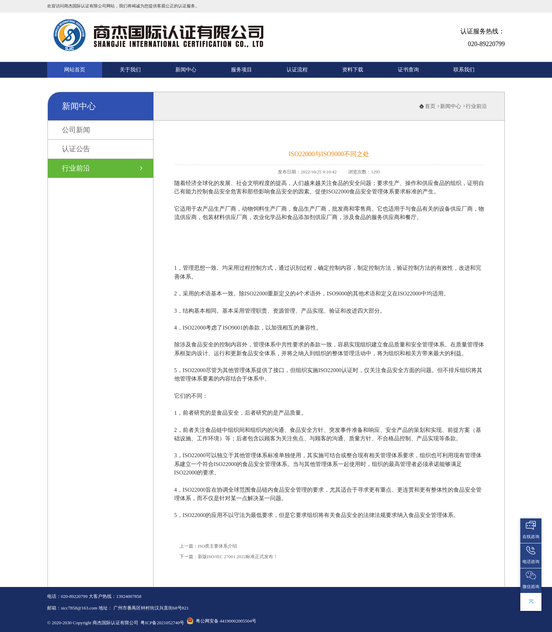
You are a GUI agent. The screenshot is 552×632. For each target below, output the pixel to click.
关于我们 (130, 69)
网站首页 (74, 69)
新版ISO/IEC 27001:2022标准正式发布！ (238, 556)
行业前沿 (76, 168)
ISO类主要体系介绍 (217, 546)
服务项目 (241, 69)
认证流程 (297, 69)
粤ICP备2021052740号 (162, 622)
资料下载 (352, 69)
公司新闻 (76, 130)
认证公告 (76, 149)
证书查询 (408, 69)
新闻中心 (185, 69)
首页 (430, 106)
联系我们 (464, 69)
